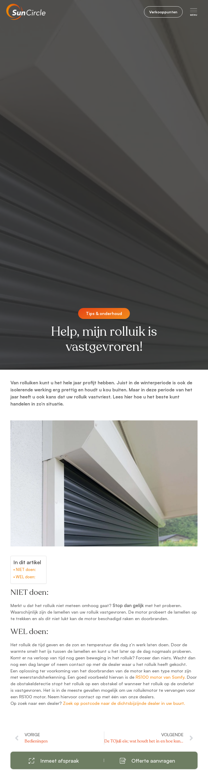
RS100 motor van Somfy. (160, 677)
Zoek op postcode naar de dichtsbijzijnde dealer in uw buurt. (124, 703)
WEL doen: (25, 576)
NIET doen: (26, 569)
